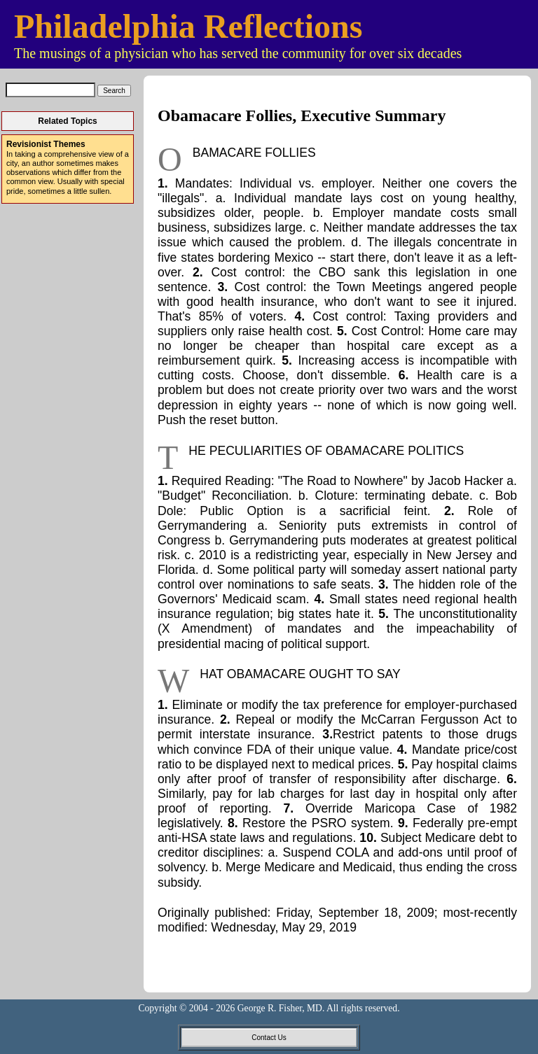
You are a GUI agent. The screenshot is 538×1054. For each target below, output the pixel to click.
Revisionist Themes (45, 144)
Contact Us (268, 1037)
